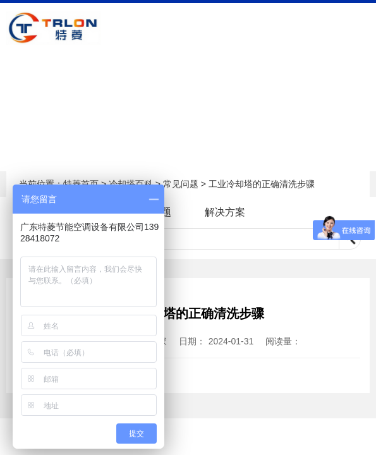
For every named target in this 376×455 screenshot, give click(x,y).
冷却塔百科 (131, 184)
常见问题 (180, 184)
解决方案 (225, 212)
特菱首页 (81, 184)
